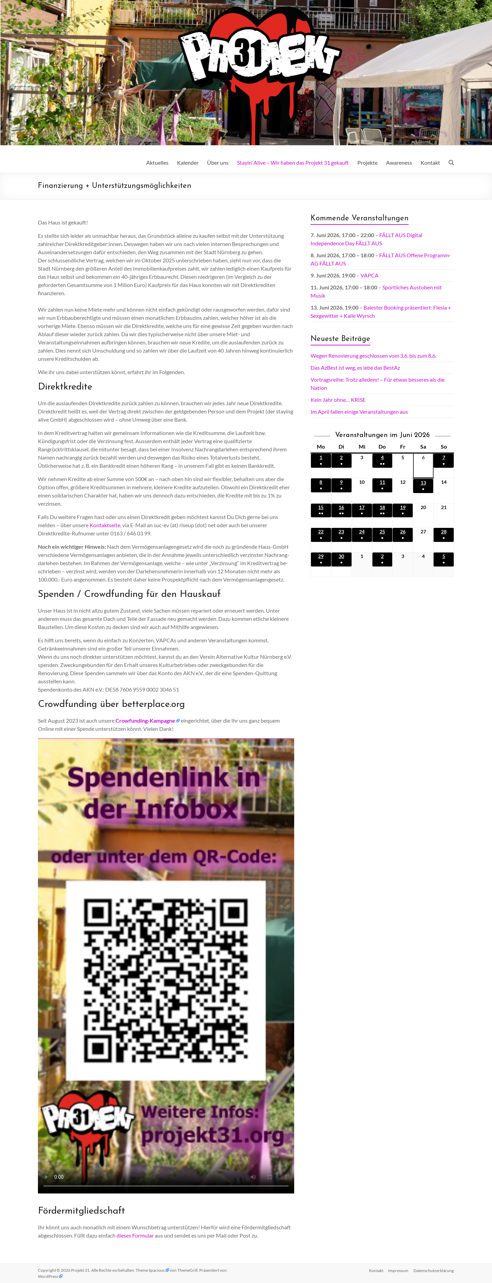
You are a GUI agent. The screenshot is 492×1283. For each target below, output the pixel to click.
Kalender (188, 162)
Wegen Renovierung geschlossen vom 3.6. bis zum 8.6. (373, 355)
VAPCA (369, 275)
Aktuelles (157, 162)
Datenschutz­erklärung (434, 1270)
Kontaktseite (105, 525)
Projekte (367, 162)
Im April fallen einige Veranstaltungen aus (359, 411)
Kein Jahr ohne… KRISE (338, 399)
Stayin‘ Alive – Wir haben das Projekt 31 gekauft (293, 162)
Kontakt (430, 162)
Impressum (398, 1270)
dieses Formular (135, 1235)
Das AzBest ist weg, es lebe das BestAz (355, 367)
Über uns (218, 162)
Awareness (399, 162)
